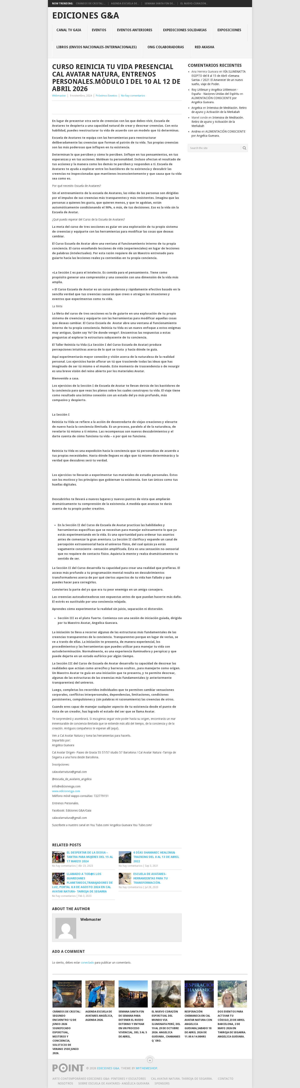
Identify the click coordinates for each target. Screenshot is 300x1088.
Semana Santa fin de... (160, 3)
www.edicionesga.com (66, 791)
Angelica (196, 107)
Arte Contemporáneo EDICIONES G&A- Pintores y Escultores (99, 1078)
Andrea (196, 131)
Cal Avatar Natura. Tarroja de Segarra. (182, 1078)
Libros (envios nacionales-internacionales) (96, 47)
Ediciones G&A (85, 15)
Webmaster (59, 95)
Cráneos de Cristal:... (90, 3)
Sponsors (162, 1083)
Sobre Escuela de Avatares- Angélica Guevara (113, 1083)
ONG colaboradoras (166, 47)
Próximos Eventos (106, 95)
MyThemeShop (146, 1068)
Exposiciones (229, 30)
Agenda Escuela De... (125, 3)
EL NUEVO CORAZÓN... (194, 3)
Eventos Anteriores (134, 30)
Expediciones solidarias (185, 30)
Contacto (225, 1078)
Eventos (99, 30)
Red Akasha (204, 47)
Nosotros (65, 1083)
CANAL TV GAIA (68, 30)
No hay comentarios (133, 95)
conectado (87, 962)
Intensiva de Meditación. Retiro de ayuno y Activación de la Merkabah (217, 122)
